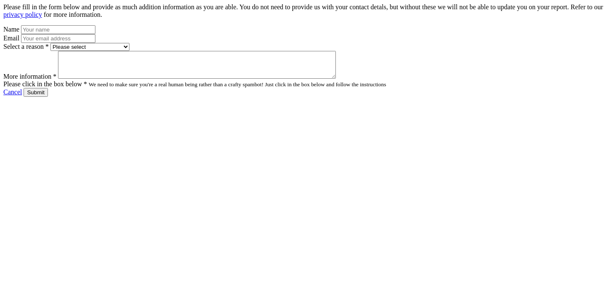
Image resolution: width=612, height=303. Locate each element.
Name (11, 29)
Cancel (12, 97)
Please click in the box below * (45, 89)
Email (11, 38)
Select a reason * (26, 46)
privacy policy (22, 14)
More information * (29, 81)
